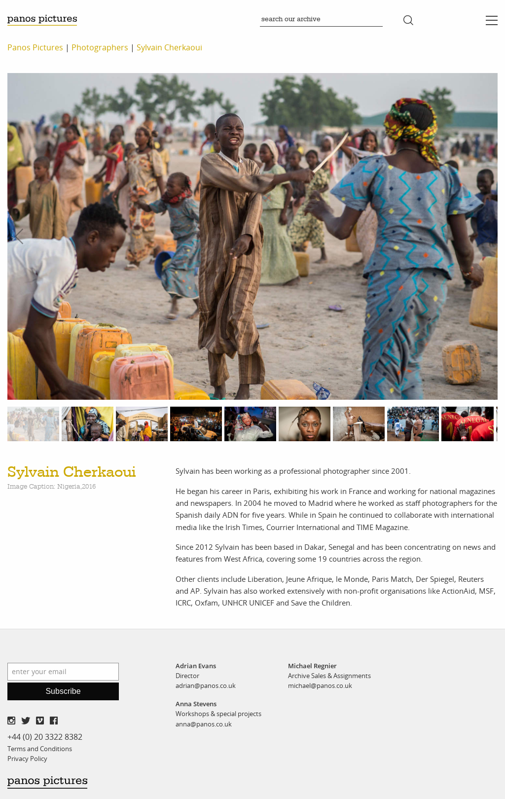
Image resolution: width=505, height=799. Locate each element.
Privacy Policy (27, 758)
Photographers (100, 47)
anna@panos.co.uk (204, 724)
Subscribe (62, 691)
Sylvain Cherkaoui (169, 47)
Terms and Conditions (39, 748)
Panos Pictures (35, 47)
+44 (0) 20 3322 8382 (44, 736)
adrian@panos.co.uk (206, 685)
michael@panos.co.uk (320, 685)
